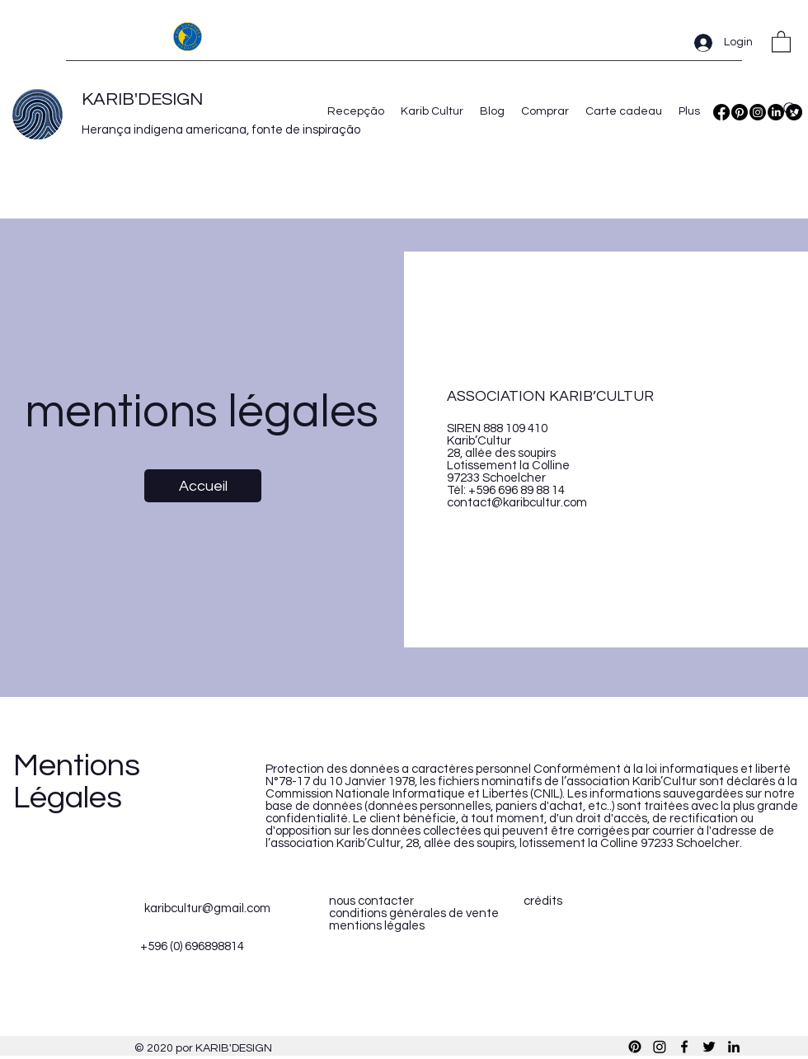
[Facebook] (721, 112)
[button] (781, 41)
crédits (543, 901)
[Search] (790, 109)
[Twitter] (709, 1046)
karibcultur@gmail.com (207, 908)
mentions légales (377, 926)
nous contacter (371, 901)
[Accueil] (202, 485)
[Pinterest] (739, 112)
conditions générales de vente (414, 913)
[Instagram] (757, 112)
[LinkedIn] (734, 1046)
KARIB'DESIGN (142, 99)
